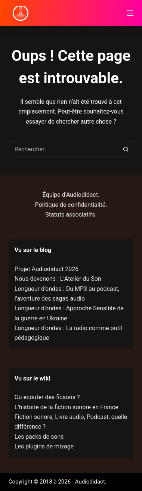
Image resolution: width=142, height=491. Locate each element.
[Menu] (130, 13)
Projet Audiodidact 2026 (46, 269)
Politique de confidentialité (70, 204)
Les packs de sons (39, 436)
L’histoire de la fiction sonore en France (66, 407)
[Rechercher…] (63, 149)
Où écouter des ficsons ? (47, 397)
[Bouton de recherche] (125, 149)
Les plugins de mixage (44, 446)
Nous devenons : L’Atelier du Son (58, 278)
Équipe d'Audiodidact (70, 194)
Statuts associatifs (70, 214)
